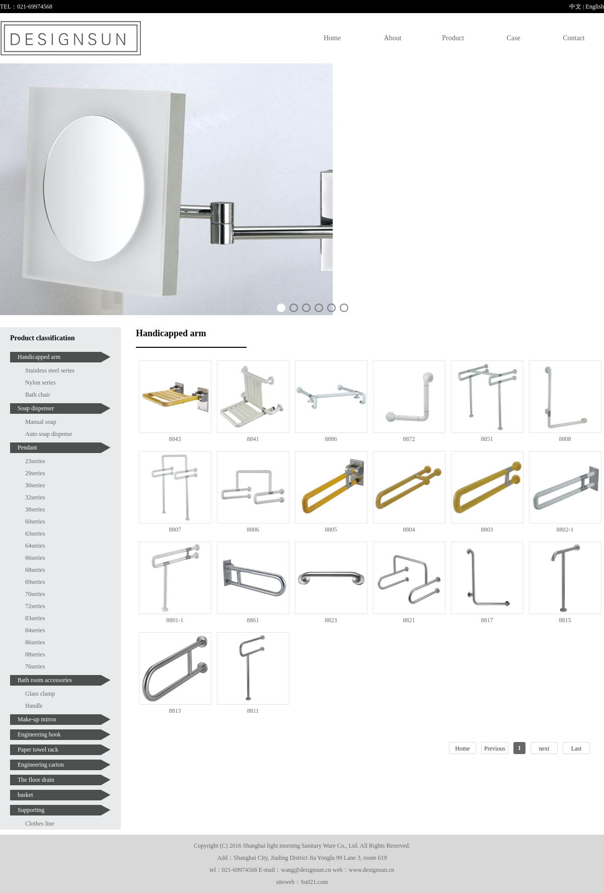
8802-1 (565, 529)
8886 (331, 438)
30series (35, 485)
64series (35, 545)
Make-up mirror (37, 719)
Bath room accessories (45, 680)
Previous (494, 748)
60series (35, 521)
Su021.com (314, 881)
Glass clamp (40, 693)
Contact (574, 38)
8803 (487, 529)
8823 (331, 620)
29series (35, 473)
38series (35, 509)
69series (35, 581)
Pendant (27, 447)
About (393, 38)
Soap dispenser (36, 408)
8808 (565, 438)
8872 (409, 438)
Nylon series (40, 382)
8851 (487, 438)
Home (332, 38)
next (544, 748)
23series (35, 461)
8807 (175, 529)
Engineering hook (39, 734)
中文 (575, 6)
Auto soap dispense (48, 433)
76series (35, 666)
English (594, 6)
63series (35, 533)
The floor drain (36, 779)
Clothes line (39, 823)
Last (576, 748)
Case (513, 38)
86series (35, 642)
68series (35, 569)
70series (35, 594)
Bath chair (37, 394)
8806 (253, 529)
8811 (253, 710)
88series (35, 654)
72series (35, 606)
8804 (409, 529)
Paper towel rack (38, 749)
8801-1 (175, 620)
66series (35, 557)
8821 (409, 620)
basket (25, 794)
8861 (253, 620)
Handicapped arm (39, 356)
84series (35, 630)
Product (453, 38)
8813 (175, 710)
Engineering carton (41, 764)
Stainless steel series (49, 370)
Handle (34, 705)
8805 (331, 529)
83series (35, 618)
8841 (253, 438)
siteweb (285, 881)
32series (35, 497)
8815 (565, 620)
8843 (175, 438)
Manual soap (40, 421)
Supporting (31, 809)
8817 (487, 620)
